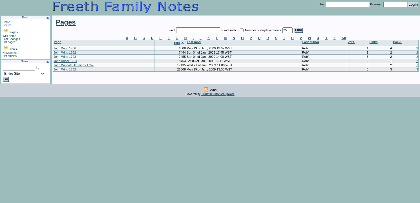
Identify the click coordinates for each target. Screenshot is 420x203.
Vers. (351, 42)
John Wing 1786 (65, 48)
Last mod (194, 42)
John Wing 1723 (65, 56)
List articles (10, 56)
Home (6, 22)
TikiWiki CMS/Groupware (218, 94)
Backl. (397, 42)
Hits (177, 43)
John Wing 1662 (65, 52)
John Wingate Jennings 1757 (74, 65)
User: (322, 4)
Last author (310, 42)
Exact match (231, 30)
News (13, 49)
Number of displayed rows (263, 30)
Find (172, 30)
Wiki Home (9, 35)
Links (374, 42)
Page (57, 42)
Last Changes (11, 39)
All (344, 38)
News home (10, 52)
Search (7, 25)
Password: (376, 4)
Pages (14, 32)
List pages (9, 42)
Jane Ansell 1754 (65, 61)
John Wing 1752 (65, 69)
